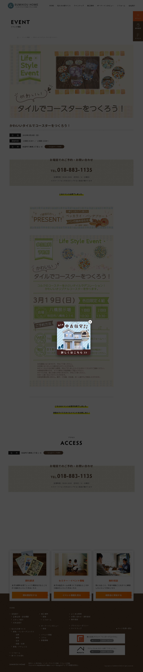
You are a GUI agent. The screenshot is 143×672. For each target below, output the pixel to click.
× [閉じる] (90, 321)
